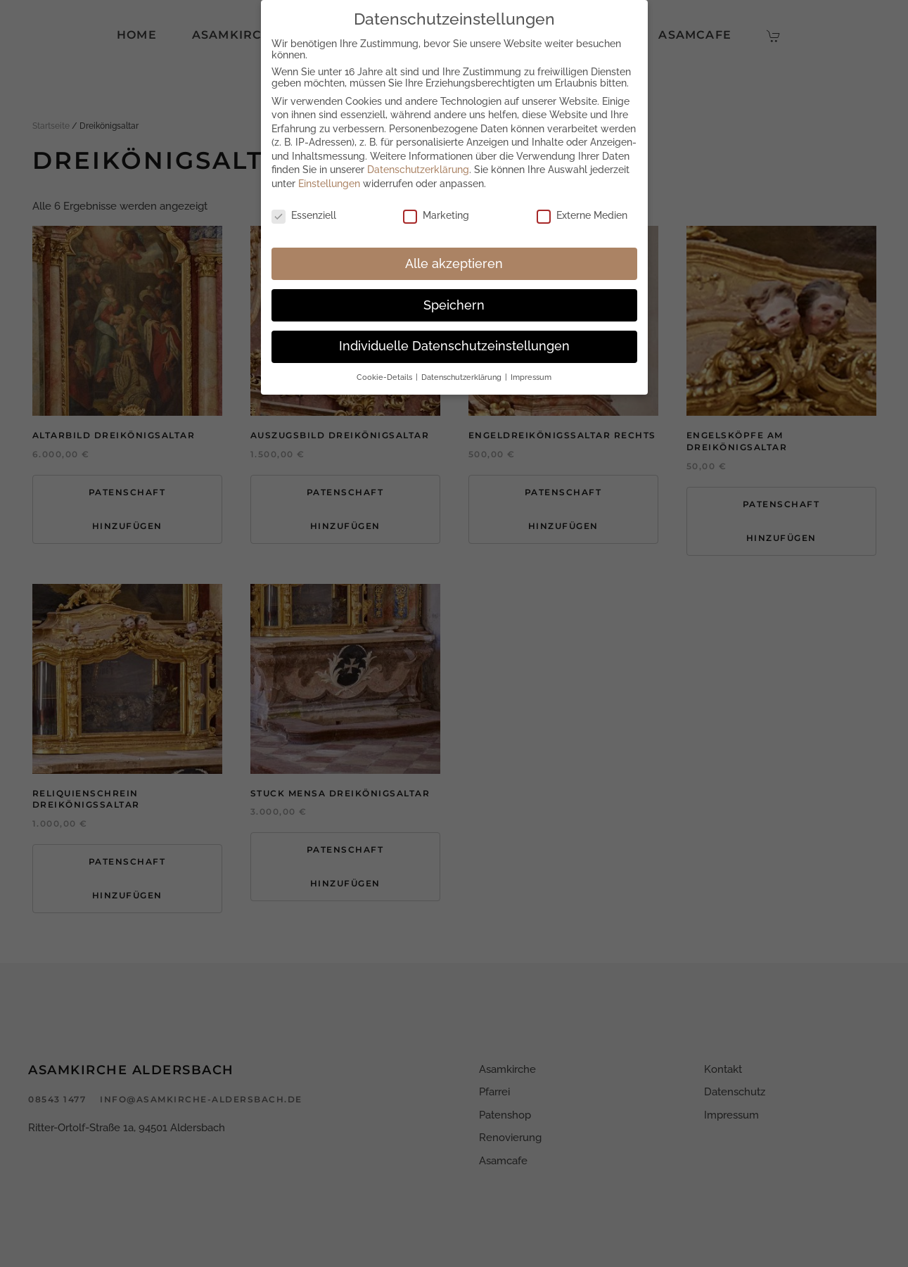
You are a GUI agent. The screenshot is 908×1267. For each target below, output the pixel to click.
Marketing (436, 214)
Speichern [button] (454, 304)
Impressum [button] (531, 376)
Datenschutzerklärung (418, 168)
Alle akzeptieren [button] (454, 262)
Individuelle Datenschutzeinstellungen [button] (454, 345)
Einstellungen (329, 183)
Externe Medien (582, 214)
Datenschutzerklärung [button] (462, 376)
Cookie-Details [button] (385, 376)
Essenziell (303, 214)
